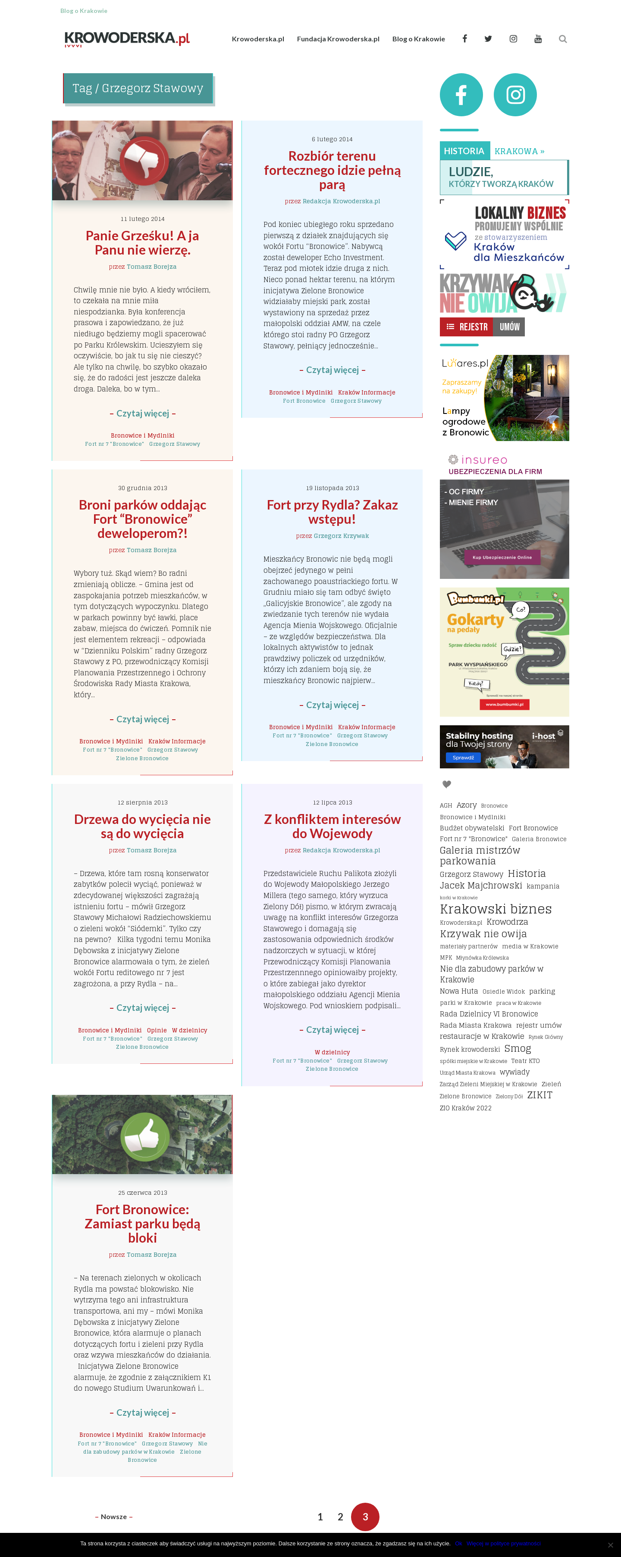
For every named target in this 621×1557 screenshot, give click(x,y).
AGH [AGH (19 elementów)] (446, 805)
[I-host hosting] (504, 746)
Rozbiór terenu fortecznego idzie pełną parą (334, 170)
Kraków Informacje (366, 392)
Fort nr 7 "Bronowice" (114, 443)
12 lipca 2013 (332, 802)
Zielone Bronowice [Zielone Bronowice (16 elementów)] (466, 1096)
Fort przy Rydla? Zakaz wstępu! (334, 511)
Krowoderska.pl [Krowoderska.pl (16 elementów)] (461, 923)
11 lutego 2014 (142, 218)
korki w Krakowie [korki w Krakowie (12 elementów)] (459, 897)
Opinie (157, 1030)
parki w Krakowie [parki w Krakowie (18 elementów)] (466, 1003)
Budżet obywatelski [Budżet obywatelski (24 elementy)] (472, 828)
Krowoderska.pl (258, 38)
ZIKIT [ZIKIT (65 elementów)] (539, 1095)
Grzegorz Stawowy (174, 443)
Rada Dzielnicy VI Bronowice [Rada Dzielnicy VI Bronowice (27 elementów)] (489, 1014)
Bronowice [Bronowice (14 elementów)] (494, 805)
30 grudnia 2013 (142, 487)
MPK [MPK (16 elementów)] (446, 958)
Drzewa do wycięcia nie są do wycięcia (143, 826)
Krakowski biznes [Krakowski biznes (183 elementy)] (496, 909)
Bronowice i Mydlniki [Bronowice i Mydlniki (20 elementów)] (473, 816)
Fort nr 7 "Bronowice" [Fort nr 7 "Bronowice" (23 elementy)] (474, 839)
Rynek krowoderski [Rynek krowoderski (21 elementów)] (470, 1049)
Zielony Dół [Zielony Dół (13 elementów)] (509, 1096)
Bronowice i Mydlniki (143, 435)
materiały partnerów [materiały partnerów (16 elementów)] (469, 946)
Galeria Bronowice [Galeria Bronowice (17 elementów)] (539, 839)
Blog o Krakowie (418, 38)
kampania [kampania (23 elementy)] (543, 886)
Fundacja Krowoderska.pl (338, 38)
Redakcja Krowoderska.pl (341, 201)
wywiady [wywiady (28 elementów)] (515, 1072)
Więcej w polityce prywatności (504, 1543)
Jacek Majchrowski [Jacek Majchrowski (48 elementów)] (481, 886)
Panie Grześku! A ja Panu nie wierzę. (144, 242)
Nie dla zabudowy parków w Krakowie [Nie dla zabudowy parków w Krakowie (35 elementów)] (491, 974)
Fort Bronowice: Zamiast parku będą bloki (144, 1223)
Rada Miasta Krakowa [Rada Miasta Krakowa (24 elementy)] (476, 1025)
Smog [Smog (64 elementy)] (518, 1048)
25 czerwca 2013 (142, 1192)
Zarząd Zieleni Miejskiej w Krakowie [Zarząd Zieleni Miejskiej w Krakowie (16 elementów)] (488, 1084)
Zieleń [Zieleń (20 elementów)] (551, 1083)
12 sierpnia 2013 (142, 802)
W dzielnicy (189, 1030)
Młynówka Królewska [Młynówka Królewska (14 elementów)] (482, 957)
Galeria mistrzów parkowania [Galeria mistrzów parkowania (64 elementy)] (480, 856)
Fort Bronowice (304, 400)
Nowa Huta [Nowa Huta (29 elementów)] (459, 991)
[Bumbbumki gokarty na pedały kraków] (504, 652)
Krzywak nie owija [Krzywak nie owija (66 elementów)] (483, 934)
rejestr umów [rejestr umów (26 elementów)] (538, 1025)
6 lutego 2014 (332, 139)
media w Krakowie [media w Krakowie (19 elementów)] (530, 946)
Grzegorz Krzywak (341, 535)
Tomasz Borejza (152, 266)
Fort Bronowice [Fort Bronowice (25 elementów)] (533, 828)
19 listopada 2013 (332, 487)
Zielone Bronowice (142, 758)
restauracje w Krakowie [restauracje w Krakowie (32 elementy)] (482, 1036)
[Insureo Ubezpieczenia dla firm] (504, 514)
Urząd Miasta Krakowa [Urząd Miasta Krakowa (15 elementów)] (468, 1072)
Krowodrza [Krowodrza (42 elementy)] (507, 922)
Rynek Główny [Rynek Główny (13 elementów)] (546, 1037)
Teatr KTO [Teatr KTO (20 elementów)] (525, 1060)
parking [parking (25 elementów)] (542, 991)
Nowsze (114, 1516)
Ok (458, 1543)
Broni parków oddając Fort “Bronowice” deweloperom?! (144, 519)
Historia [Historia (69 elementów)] (527, 873)
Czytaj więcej (142, 413)
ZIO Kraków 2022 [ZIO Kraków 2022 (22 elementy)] (466, 1108)
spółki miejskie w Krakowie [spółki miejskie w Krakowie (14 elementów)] (473, 1061)
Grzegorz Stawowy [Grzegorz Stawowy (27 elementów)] (471, 874)
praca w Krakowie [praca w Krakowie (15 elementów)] (518, 1002)
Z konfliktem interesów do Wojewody (334, 826)
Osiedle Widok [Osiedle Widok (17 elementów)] (504, 991)
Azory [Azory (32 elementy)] (467, 805)
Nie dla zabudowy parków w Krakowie (145, 1447)
